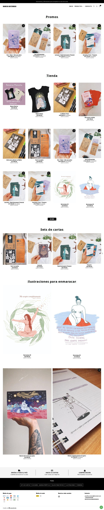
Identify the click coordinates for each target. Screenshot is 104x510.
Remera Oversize (14, 106)
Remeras (79, 485)
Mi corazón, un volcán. (90, 117)
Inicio (71, 6)
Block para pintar (58, 485)
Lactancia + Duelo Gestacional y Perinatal (64, 55)
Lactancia (39, 265)
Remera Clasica (39, 114)
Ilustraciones (70, 485)
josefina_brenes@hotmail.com (93, 496)
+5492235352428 (89, 497)
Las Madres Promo (64, 114)
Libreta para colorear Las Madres (14, 160)
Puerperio (89, 265)
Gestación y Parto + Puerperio (90, 55)
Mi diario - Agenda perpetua (41, 485)
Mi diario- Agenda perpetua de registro (77, 456)
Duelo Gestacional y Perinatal (64, 266)
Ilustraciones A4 (64, 204)
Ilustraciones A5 (90, 204)
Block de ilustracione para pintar (27, 456)
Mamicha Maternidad (9, 6)
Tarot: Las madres (39, 160)
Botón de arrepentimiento (92, 499)
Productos (79, 6)
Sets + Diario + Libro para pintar (14, 55)
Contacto (88, 6)
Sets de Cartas (25, 485)
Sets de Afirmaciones (39, 54)
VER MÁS (52, 219)
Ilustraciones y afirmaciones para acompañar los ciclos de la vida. (52, 1)
